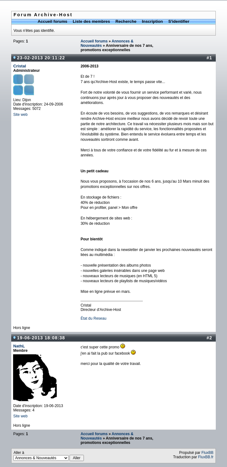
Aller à (48, 455)
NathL (19, 346)
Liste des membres (91, 21)
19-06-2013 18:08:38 (41, 337)
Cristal (19, 66)
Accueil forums (52, 21)
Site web (20, 114)
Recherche (125, 21)
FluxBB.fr (205, 457)
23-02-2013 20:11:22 (41, 57)
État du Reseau (93, 318)
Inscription (152, 21)
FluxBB (207, 452)
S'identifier (179, 21)
